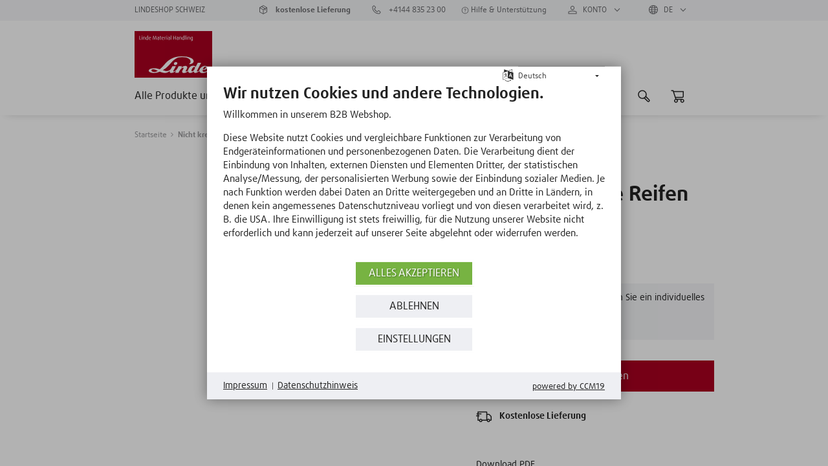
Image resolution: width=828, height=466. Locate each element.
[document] (414, 171)
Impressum (245, 385)
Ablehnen (414, 306)
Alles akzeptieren (414, 273)
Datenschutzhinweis (318, 385)
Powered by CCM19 (568, 387)
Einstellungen (414, 339)
